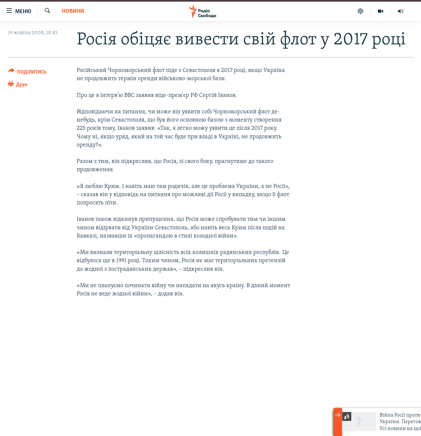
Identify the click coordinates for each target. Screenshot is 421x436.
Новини (73, 11)
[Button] (27, 73)
